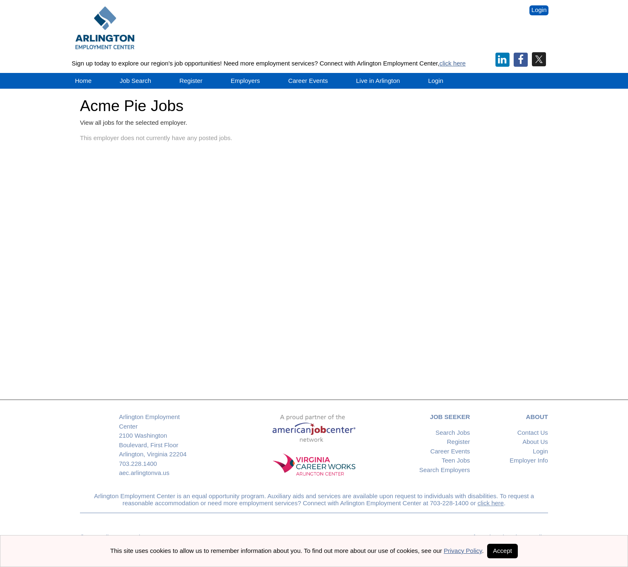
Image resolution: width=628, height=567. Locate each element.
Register (191, 80)
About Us (535, 441)
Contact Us (532, 432)
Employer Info (529, 460)
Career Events (450, 451)
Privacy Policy (463, 550)
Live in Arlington (378, 80)
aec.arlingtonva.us (144, 472)
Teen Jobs (456, 460)
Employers (245, 80)
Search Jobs (452, 432)
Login (539, 9)
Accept (502, 550)
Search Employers (444, 469)
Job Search (135, 80)
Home (83, 80)
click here (453, 63)
